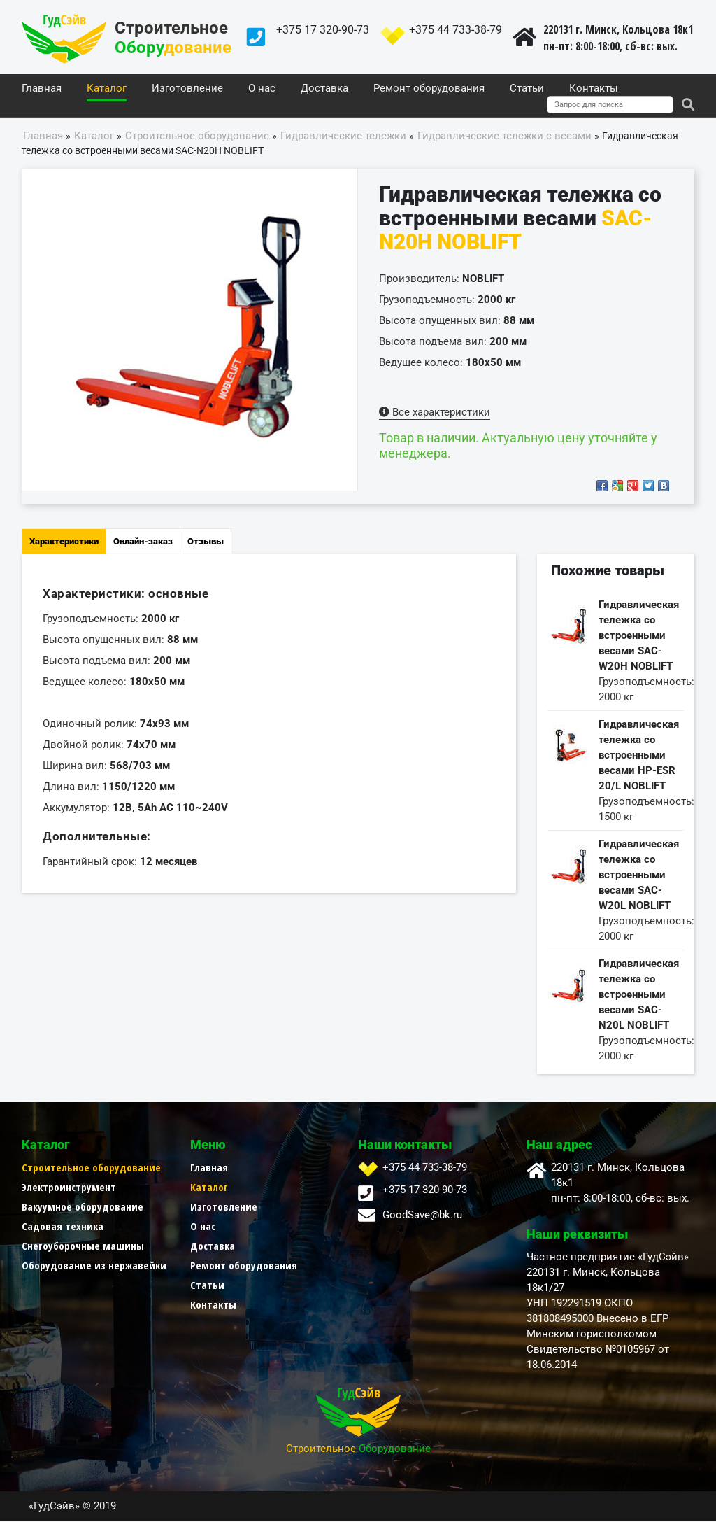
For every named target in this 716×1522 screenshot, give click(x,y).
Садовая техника (62, 1227)
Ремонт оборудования (429, 88)
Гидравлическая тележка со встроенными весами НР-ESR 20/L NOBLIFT (639, 756)
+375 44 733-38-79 (455, 29)
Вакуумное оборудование (82, 1207)
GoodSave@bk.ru (422, 1215)
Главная (42, 88)
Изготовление (187, 88)
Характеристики (64, 542)
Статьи (527, 88)
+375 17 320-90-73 (322, 29)
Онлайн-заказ (143, 542)
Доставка (324, 88)
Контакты (593, 88)
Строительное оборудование (91, 1168)
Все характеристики (434, 413)
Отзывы (205, 542)
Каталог (107, 88)
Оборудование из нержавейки (94, 1266)
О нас (261, 88)
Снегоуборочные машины (83, 1246)
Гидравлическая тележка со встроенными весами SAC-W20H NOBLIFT (639, 636)
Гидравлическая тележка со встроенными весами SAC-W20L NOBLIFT (639, 875)
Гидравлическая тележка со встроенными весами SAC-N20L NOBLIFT (639, 995)
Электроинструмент (69, 1188)
